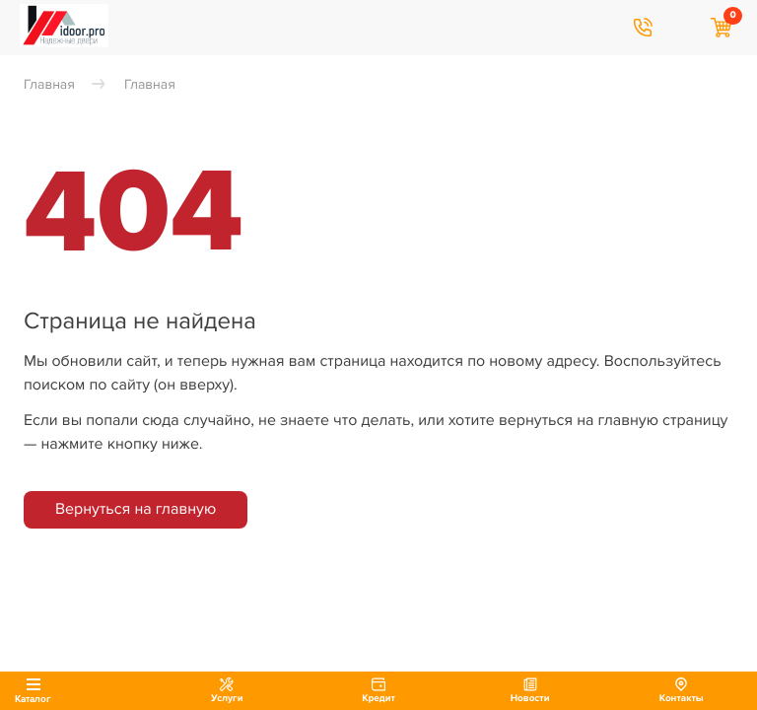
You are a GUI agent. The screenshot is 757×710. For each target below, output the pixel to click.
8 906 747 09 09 (642, 27)
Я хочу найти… (682, 27)
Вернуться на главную (135, 509)
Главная (49, 85)
